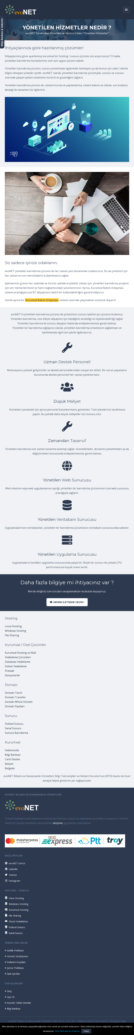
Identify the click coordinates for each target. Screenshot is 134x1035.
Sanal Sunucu (13, 728)
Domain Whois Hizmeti (18, 702)
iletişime (58, 823)
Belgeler (10, 768)
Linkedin (11, 869)
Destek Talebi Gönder (18, 1002)
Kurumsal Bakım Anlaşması (41, 300)
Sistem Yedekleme (16, 666)
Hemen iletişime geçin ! (67, 602)
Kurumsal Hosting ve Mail (20, 652)
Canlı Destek (12, 759)
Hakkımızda (12, 750)
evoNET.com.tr (15, 863)
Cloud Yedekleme (16, 921)
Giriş (8, 991)
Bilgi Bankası (12, 755)
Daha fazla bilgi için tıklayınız (67, 1031)
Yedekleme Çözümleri (18, 657)
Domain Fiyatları (15, 706)
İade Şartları (12, 973)
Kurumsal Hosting (17, 909)
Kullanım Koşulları (15, 962)
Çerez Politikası (14, 967)
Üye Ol (9, 997)
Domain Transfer (15, 697)
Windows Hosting (15, 631)
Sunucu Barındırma (16, 733)
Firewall (9, 671)
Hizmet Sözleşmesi (16, 956)
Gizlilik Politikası (14, 950)
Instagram (12, 880)
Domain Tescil (13, 693)
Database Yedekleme (17, 662)
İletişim (9, 764)
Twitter (11, 875)
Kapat (86, 1031)
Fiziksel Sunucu (14, 724)
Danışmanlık (12, 675)
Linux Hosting (13, 626)
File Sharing (12, 635)
